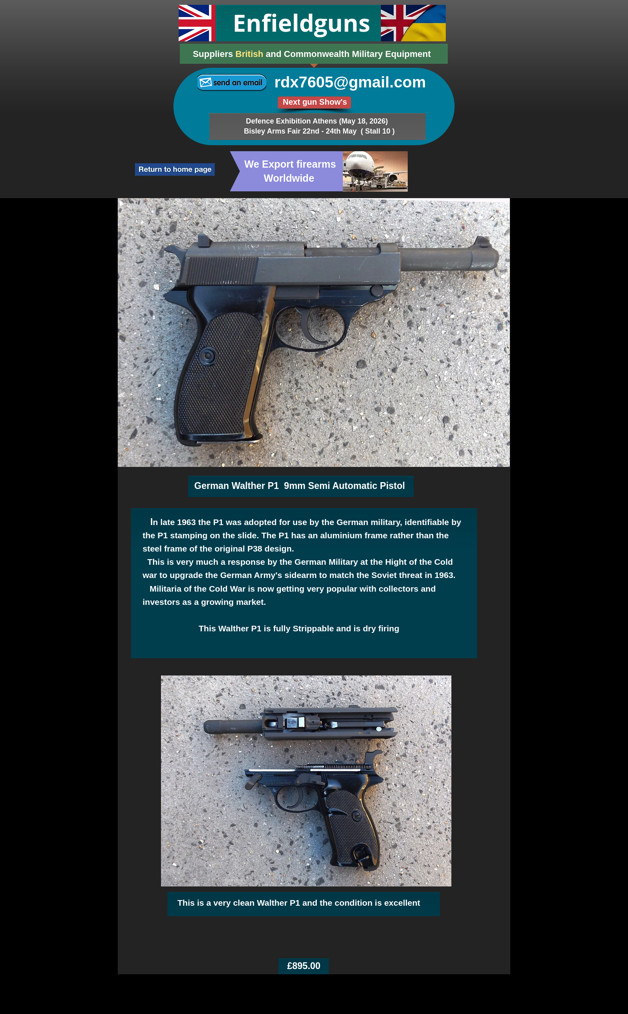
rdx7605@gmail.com (350, 82)
